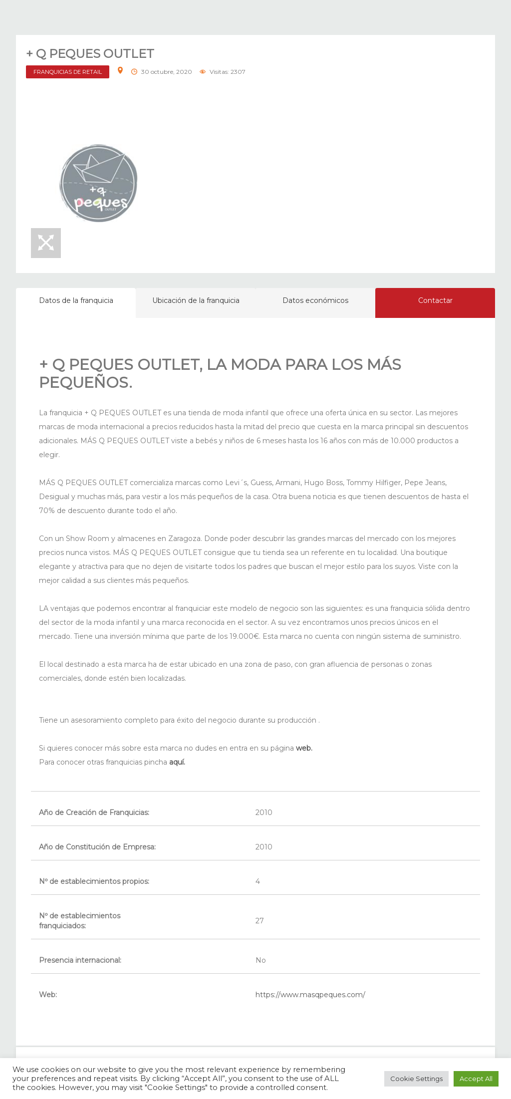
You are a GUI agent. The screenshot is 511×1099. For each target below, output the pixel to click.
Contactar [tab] (435, 300)
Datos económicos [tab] (315, 300)
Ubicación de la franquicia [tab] (196, 300)
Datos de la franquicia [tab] (76, 300)
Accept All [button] (476, 1079)
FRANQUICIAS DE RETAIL (67, 71)
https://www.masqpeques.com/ (310, 994)
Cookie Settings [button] (416, 1079)
